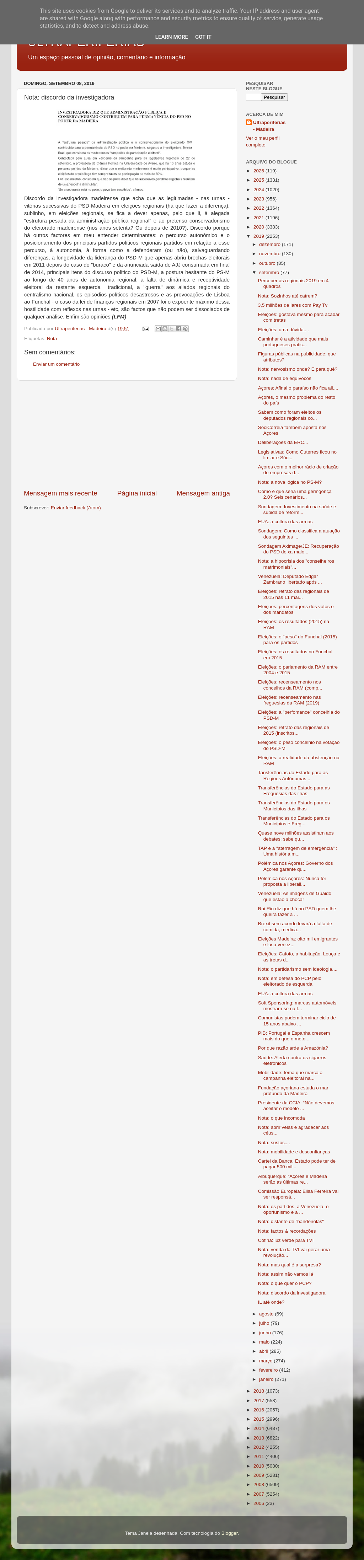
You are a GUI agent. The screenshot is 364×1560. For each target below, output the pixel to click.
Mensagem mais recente (60, 493)
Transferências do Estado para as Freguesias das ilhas (294, 790)
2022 (259, 208)
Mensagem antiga (203, 493)
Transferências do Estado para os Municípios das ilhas (294, 805)
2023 (259, 199)
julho (265, 1323)
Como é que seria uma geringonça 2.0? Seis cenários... (295, 494)
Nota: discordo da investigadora (292, 1293)
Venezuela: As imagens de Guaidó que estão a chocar (294, 896)
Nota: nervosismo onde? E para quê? (298, 369)
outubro (268, 263)
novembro (270, 253)
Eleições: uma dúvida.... (283, 329)
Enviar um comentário (56, 364)
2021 (259, 217)
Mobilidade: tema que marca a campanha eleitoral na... (290, 1075)
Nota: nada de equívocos (284, 378)
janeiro (267, 1379)
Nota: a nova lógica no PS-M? (290, 482)
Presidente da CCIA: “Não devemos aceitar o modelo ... (296, 1105)
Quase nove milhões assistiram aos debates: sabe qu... (296, 835)
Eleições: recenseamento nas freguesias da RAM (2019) (289, 700)
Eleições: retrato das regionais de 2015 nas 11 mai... (293, 594)
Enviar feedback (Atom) (76, 507)
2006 (259, 1503)
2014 (259, 1428)
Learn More (171, 37)
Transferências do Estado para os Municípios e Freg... (294, 820)
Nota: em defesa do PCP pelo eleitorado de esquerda (289, 981)
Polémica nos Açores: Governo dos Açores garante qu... (295, 866)
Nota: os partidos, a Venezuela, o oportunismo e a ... (293, 1209)
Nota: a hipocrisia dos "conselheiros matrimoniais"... (296, 563)
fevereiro (269, 1370)
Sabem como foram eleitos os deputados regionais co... (290, 414)
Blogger (229, 1533)
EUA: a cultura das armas (285, 521)
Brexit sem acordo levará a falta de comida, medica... (295, 926)
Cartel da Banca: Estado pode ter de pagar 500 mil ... (297, 1163)
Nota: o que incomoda (281, 1118)
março (266, 1360)
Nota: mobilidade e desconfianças (294, 1151)
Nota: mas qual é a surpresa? (289, 1264)
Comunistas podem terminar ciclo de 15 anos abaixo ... (297, 1020)
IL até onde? (271, 1302)
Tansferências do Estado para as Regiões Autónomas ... (293, 775)
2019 (259, 236)
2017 (259, 1400)
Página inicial (137, 493)
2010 (259, 1466)
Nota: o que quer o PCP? (285, 1283)
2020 (259, 227)
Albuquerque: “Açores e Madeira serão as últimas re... (292, 1179)
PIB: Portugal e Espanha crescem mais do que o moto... (294, 1035)
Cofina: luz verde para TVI (286, 1240)
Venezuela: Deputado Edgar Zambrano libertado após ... (290, 579)
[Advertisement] (127, 434)
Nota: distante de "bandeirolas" (291, 1221)
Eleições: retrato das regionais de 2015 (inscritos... (293, 730)
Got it (203, 37)
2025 (259, 180)
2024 (259, 189)
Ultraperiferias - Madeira (269, 126)
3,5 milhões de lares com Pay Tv (293, 305)
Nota (52, 338)
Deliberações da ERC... (283, 442)
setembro (269, 272)
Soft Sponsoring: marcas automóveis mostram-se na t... (297, 1005)
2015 (259, 1419)
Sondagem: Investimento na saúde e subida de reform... (297, 509)
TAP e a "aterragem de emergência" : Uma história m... (297, 851)
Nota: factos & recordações (287, 1231)
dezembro (270, 244)
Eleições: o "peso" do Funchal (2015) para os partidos (297, 639)
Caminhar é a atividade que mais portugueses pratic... (293, 341)
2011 (259, 1456)
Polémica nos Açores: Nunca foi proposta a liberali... (292, 881)
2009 (259, 1475)
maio (265, 1342)
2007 (259, 1494)
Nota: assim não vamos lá (285, 1274)
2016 (259, 1409)
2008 (259, 1484)
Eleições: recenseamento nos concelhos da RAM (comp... (290, 684)
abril (264, 1351)
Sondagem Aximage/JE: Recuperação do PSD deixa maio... (298, 548)
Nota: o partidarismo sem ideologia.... (298, 969)
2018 (259, 1391)
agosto (267, 1314)
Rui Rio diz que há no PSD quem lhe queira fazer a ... (297, 911)
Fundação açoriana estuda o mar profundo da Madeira (293, 1090)
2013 (259, 1438)
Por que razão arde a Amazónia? (293, 1048)
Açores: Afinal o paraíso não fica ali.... (298, 388)
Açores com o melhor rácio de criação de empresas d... (298, 469)
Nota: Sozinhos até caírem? (287, 296)
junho (265, 1332)
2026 (259, 170)
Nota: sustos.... (274, 1142)
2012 (259, 1447)
